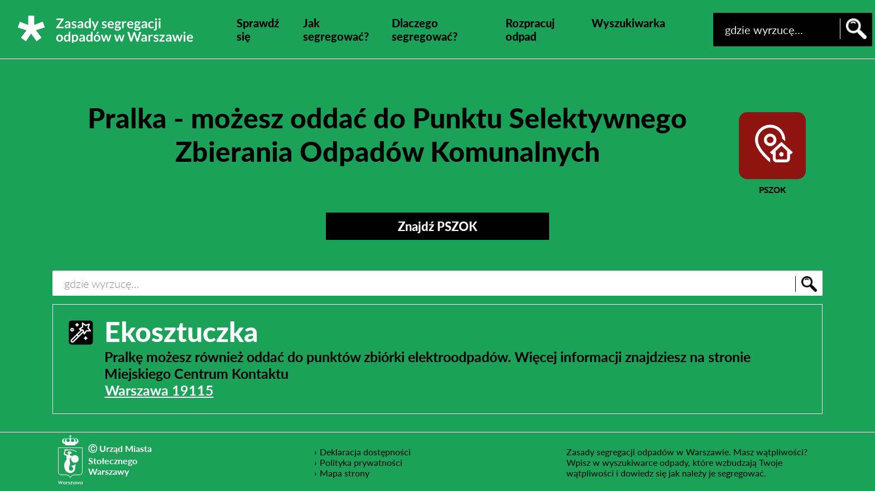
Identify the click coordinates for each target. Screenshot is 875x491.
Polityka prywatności (361, 462)
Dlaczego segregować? (425, 29)
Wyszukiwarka (628, 23)
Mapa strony (344, 473)
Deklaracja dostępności (365, 451)
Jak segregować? (336, 29)
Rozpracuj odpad (530, 29)
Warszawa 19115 (159, 390)
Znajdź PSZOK (437, 226)
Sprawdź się (258, 29)
